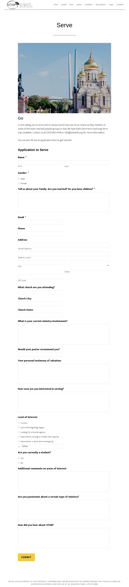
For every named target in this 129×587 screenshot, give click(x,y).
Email (22, 217)
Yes (22, 458)
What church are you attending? (36, 287)
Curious (24, 423)
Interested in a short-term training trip (37, 441)
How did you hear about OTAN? (36, 525)
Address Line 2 (24, 257)
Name (22, 157)
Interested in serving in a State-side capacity (40, 436)
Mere (95, 583)
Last (67, 166)
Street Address (25, 248)
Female (24, 183)
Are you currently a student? (34, 452)
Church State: (25, 310)
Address (22, 240)
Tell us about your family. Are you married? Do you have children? (56, 189)
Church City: (25, 298)
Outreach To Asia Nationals (26, 5)
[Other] (42, 446)
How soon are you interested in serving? (41, 389)
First (20, 166)
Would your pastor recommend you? (39, 349)
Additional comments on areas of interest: (42, 468)
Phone (21, 228)
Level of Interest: (28, 417)
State (67, 271)
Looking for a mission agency (33, 432)
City (19, 266)
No (22, 463)
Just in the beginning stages (32, 427)
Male (23, 179)
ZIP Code (22, 280)
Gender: (23, 173)
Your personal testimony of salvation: (39, 360)
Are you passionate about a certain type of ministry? (48, 496)
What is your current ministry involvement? (43, 321)
